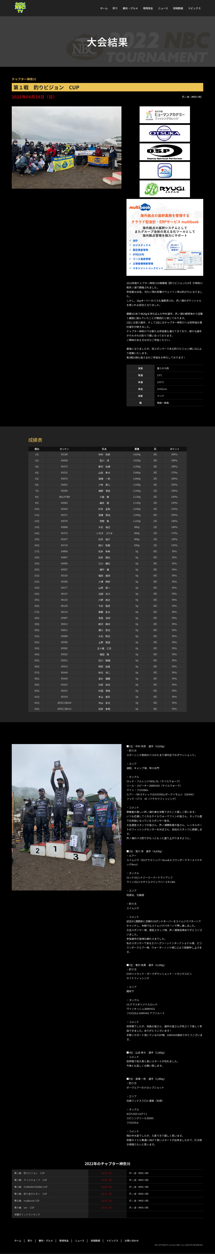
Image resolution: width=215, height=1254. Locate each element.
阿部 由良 (104, 666)
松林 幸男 (104, 709)
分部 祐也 (104, 684)
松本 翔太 (104, 557)
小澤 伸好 (104, 581)
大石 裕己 (104, 527)
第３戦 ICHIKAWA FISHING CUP (31, 1187)
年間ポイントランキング (27, 1214)
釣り (115, 8)
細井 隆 (104, 503)
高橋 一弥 (104, 478)
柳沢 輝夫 (104, 624)
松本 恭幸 (104, 551)
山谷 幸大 (104, 472)
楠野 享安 (104, 490)
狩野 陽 (104, 521)
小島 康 (104, 497)
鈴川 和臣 (104, 545)
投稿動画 (178, 8)
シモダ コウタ (104, 533)
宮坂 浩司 (104, 618)
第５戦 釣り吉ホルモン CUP (30, 1193)
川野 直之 (104, 600)
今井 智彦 (104, 606)
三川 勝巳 (104, 563)
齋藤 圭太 (104, 612)
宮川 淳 (104, 460)
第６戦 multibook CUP (26, 1200)
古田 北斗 (104, 593)
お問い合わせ (132, 1240)
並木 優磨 (104, 678)
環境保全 (148, 8)
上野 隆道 (104, 642)
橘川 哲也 (104, 630)
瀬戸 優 (104, 569)
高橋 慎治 (104, 515)
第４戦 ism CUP (24, 1207)
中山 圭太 (104, 703)
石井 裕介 (104, 539)
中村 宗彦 (104, 454)
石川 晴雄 (104, 660)
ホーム (104, 8)
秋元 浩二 (104, 672)
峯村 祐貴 (104, 466)
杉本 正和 (104, 509)
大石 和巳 (104, 636)
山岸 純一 (104, 587)
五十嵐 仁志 (104, 648)
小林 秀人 (104, 484)
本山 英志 (104, 696)
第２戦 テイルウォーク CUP (30, 1180)
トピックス (194, 8)
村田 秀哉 (104, 690)
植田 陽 (104, 654)
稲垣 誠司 (104, 575)
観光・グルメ (130, 8)
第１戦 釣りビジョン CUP (29, 1173)
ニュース (163, 8)
